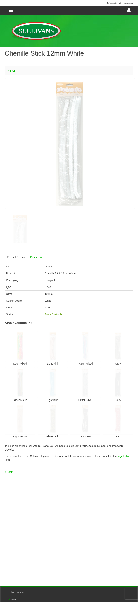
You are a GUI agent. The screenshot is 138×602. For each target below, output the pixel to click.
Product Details (16, 257)
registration (124, 456)
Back (11, 70)
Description (36, 257)
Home (12, 599)
